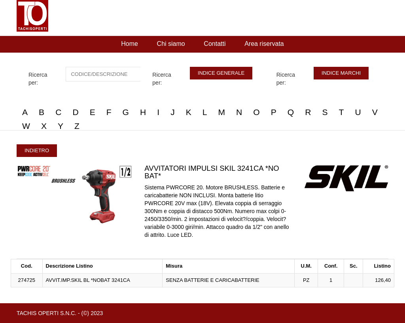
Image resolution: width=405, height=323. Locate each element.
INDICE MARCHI (341, 73)
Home (129, 43)
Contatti (214, 43)
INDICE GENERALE (221, 73)
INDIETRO (37, 150)
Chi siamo (171, 43)
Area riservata (264, 43)
